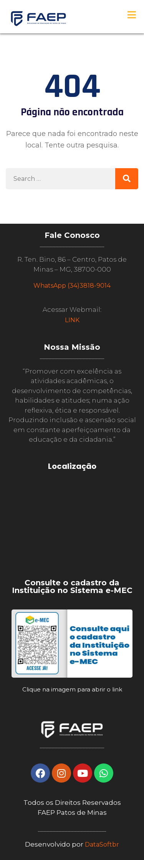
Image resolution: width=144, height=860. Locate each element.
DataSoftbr (102, 844)
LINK (72, 320)
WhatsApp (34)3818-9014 (72, 285)
